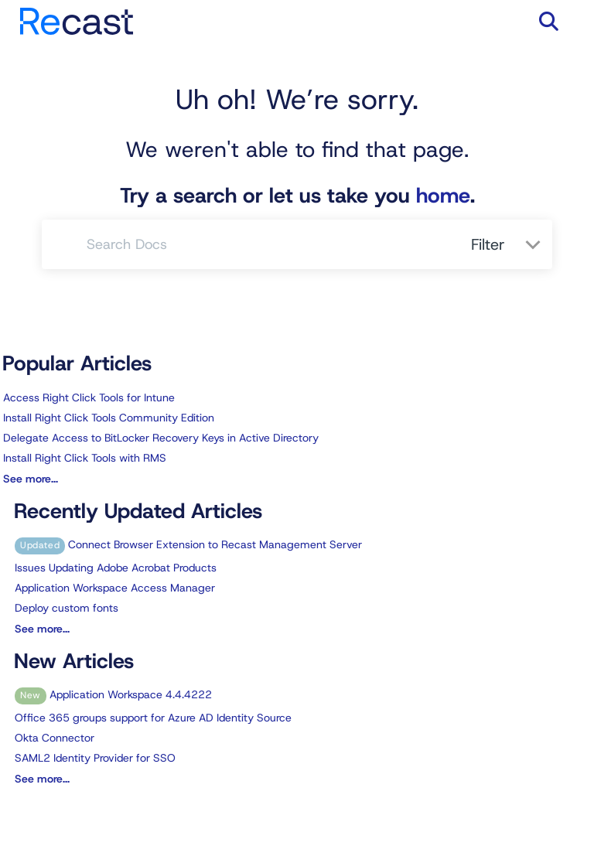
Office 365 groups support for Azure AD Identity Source (153, 718)
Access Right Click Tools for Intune (89, 397)
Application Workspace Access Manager (115, 588)
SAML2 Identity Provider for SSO (95, 758)
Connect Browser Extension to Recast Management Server (188, 544)
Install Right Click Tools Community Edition (108, 418)
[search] (270, 244)
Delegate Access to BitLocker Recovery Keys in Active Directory (161, 438)
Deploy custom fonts (66, 608)
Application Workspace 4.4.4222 (113, 694)
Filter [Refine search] (490, 244)
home (443, 196)
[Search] (65, 244)
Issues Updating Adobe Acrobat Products (116, 568)
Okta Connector (54, 738)
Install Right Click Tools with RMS (84, 458)
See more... (30, 479)
